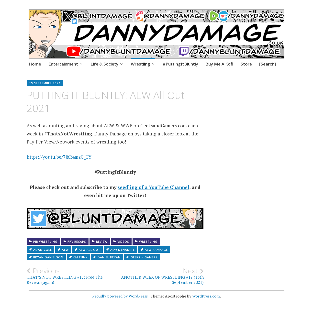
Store (246, 64)
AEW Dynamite (122, 250)
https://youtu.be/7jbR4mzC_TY (59, 157)
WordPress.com (206, 296)
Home (35, 64)
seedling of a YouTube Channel (153, 187)
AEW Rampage (156, 250)
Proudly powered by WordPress (120, 296)
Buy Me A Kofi (219, 64)
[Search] (267, 64)
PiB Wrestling (45, 242)
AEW (65, 250)
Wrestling (140, 64)
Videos (123, 242)
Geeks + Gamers (144, 257)
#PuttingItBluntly (180, 64)
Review (101, 242)
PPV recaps (76, 242)
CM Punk (80, 257)
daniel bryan (109, 257)
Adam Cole (42, 250)
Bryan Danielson (48, 257)
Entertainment (63, 64)
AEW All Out (89, 250)
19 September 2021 (45, 83)
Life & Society (104, 64)
